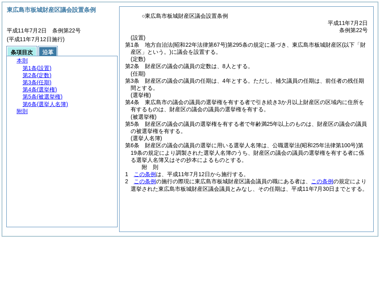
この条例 (145, 174)
